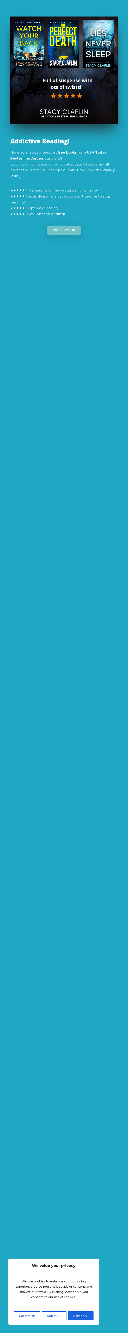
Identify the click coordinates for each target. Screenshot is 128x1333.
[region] (53, 1292)
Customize (27, 1316)
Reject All (54, 1316)
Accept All (80, 1316)
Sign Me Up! (64, 230)
